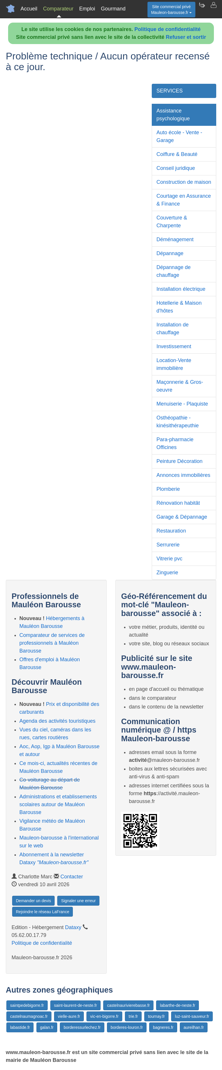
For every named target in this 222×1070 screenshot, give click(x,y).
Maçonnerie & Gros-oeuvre (179, 386)
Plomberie (168, 489)
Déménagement (174, 239)
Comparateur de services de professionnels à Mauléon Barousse (52, 643)
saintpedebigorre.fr (27, 1005)
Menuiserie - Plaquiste (182, 404)
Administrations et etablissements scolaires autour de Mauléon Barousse (58, 804)
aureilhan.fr (194, 1027)
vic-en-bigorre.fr (104, 1016)
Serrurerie (168, 545)
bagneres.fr (163, 1027)
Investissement (173, 346)
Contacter (71, 877)
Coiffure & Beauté (176, 154)
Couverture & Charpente (171, 221)
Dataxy (73, 927)
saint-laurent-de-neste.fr (75, 1005)
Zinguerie (167, 572)
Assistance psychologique (173, 114)
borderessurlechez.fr (82, 1027)
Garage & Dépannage (181, 517)
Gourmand (113, 9)
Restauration (171, 531)
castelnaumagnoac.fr (29, 1016)
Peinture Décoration (179, 461)
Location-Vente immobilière (173, 364)
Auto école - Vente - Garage (179, 136)
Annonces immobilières (183, 475)
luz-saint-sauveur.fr (192, 1016)
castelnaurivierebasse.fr (128, 1005)
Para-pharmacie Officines (174, 443)
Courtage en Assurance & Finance (183, 200)
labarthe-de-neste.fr (177, 1005)
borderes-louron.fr (127, 1027)
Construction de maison (183, 182)
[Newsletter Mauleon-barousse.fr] (202, 8)
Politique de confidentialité (167, 29)
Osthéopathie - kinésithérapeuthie (177, 421)
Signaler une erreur (78, 900)
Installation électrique (180, 289)
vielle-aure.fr (69, 1016)
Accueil (29, 9)
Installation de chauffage (172, 328)
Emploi (87, 9)
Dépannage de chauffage (173, 271)
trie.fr (133, 1016)
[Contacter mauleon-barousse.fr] (213, 8)
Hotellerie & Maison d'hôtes (178, 307)
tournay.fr (156, 1016)
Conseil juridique (175, 168)
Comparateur (58, 9)
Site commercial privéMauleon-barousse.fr (171, 9)
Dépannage (169, 253)
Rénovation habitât (178, 503)
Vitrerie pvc (169, 559)
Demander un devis (33, 900)
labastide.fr (20, 1027)
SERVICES (169, 91)
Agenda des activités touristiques (57, 721)
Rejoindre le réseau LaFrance (42, 911)
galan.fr (47, 1027)
